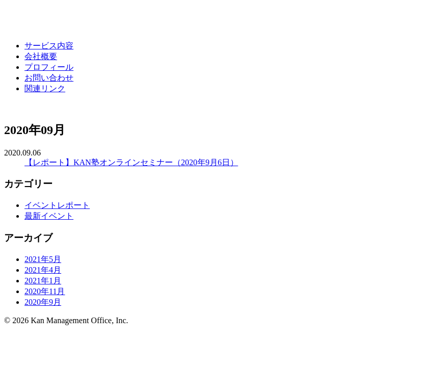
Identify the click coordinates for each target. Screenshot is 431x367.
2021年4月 (42, 270)
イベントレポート (57, 205)
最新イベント (48, 216)
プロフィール (48, 67)
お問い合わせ (48, 77)
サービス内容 (48, 45)
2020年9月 (42, 302)
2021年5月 (42, 259)
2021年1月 (42, 280)
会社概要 (40, 56)
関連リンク (44, 88)
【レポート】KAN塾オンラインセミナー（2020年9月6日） (131, 162)
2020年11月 (44, 291)
